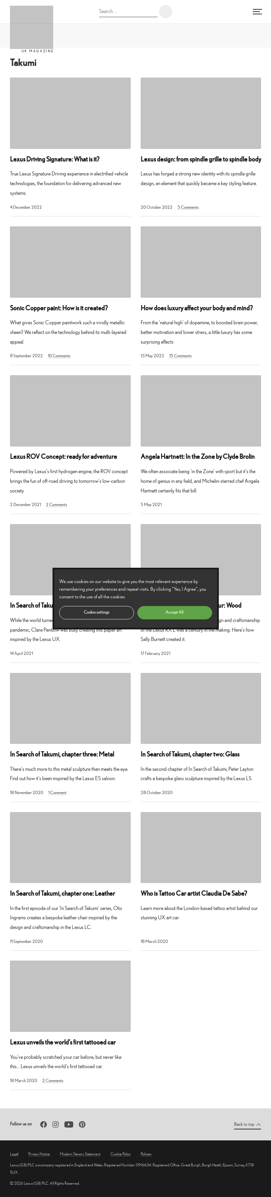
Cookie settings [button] (96, 612)
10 (59, 356)
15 (180, 356)
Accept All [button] (175, 612)
